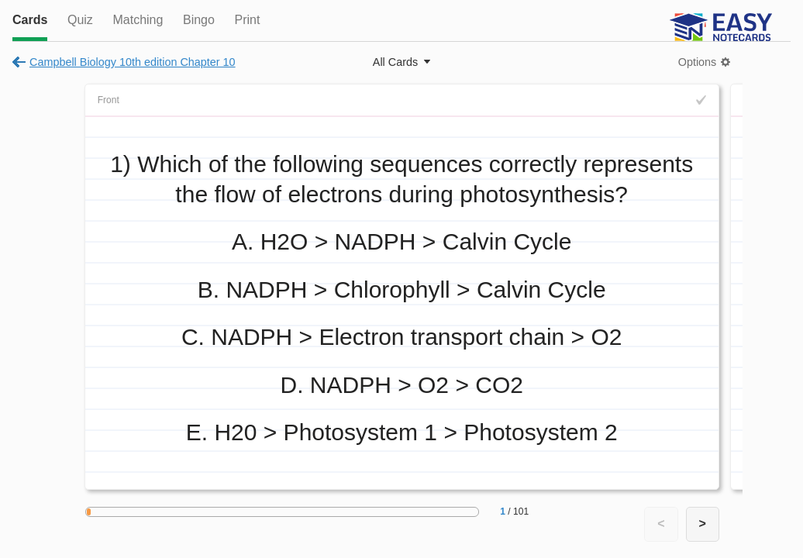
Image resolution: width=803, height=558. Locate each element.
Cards (29, 19)
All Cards (395, 62)
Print (247, 19)
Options (697, 62)
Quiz (80, 19)
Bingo (199, 19)
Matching (137, 19)
